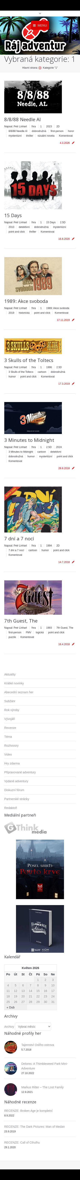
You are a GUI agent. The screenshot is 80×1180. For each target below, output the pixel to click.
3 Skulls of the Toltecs (28, 360)
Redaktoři (10, 808)
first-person (57, 131)
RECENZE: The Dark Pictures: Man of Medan (34, 1126)
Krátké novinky (14, 683)
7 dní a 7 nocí (19, 538)
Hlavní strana (29, 67)
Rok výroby (11, 710)
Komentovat (66, 135)
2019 (11, 312)
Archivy (9, 1026)
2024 (59, 447)
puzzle (12, 637)
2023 (49, 126)
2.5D (62, 222)
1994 (49, 545)
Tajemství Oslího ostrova (37, 1045)
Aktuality (10, 674)
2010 (11, 227)
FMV (28, 632)
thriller (29, 135)
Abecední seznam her (18, 692)
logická (40, 632)
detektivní (24, 227)
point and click (17, 231)
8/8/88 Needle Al (22, 119)
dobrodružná (39, 131)
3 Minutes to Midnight (29, 440)
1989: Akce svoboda (26, 301)
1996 (49, 367)
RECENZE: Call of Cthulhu (22, 1142)
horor (71, 131)
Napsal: (15, 126)
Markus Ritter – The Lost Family (42, 1087)
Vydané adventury (16, 781)
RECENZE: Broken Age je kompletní (28, 1110)
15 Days (13, 215)
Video (8, 754)
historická (24, 312)
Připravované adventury (20, 772)
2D (58, 126)
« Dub (11, 1007)
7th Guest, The (21, 620)
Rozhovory (11, 745)
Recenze (10, 727)
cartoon (42, 371)
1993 (49, 627)
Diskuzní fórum (14, 790)
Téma (8, 736)
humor (12, 376)
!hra (33, 126)
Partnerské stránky (16, 799)
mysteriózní (15, 135)
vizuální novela (46, 135)
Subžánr (9, 701)
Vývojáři (9, 719)
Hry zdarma (12, 763)
